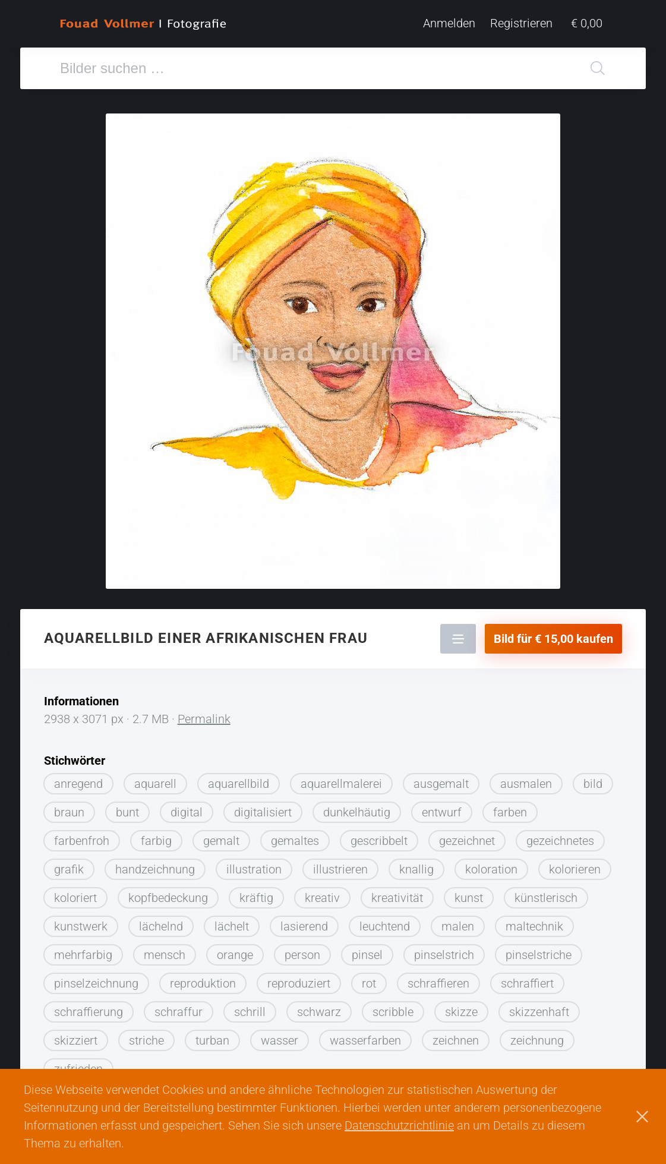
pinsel (367, 950)
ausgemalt (441, 779)
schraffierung (88, 1007)
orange (235, 950)
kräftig (256, 893)
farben (510, 807)
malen (457, 921)
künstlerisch (546, 893)
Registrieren (528, 24)
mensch (164, 950)
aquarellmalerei (341, 779)
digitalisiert (263, 807)
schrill (250, 1007)
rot (369, 978)
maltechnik (534, 921)
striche (146, 1036)
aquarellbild (238, 779)
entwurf (442, 807)
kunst (468, 893)
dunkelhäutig (356, 807)
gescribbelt (379, 836)
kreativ (322, 893)
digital (187, 807)
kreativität (397, 893)
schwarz (319, 1007)
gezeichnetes (560, 836)
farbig (156, 836)
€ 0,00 (590, 24)
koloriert (75, 893)
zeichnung (537, 1036)
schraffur (178, 1007)
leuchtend (384, 921)
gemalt (221, 836)
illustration (254, 864)
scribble (393, 1007)
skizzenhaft (539, 1007)
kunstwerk (81, 921)
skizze (461, 1007)
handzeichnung (155, 864)
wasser (279, 1036)
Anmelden (456, 24)
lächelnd (161, 921)
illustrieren (340, 864)
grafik (69, 864)
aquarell (155, 779)
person (302, 950)
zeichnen (456, 1036)
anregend (78, 779)
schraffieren (438, 978)
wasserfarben (365, 1036)
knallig (416, 864)
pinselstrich (444, 950)
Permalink (204, 714)
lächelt (231, 921)
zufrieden (78, 1064)
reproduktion (203, 978)
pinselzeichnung (96, 978)
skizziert (75, 1036)
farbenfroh (81, 836)
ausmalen (526, 779)
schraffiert (527, 978)
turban (212, 1036)
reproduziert (298, 978)
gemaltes (295, 836)
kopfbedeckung (168, 893)
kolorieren (575, 864)
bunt (127, 807)
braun (69, 807)
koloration (491, 864)
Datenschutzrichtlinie (399, 1125)
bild (592, 779)
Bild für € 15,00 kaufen (553, 634)
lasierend (304, 921)
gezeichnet (467, 836)
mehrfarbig (83, 950)
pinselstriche (539, 950)
